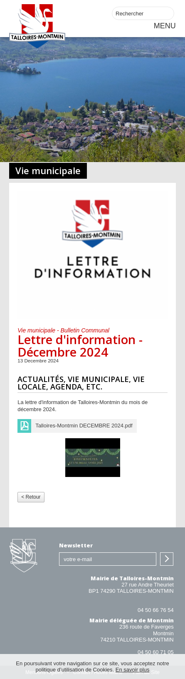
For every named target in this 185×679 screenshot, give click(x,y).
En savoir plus (133, 670)
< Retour (30, 497)
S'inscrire (166, 559)
